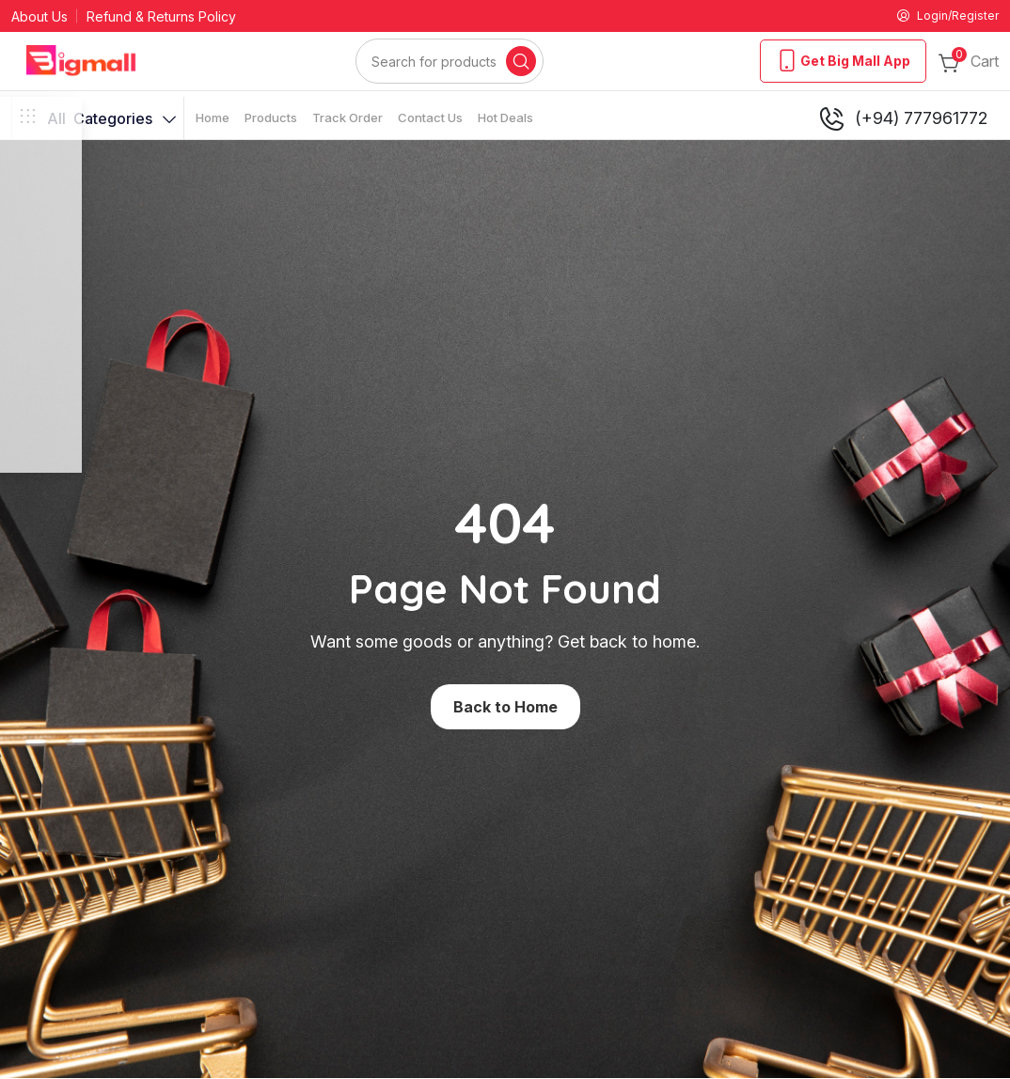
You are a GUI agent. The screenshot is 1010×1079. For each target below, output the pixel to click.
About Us (39, 18)
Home (212, 120)
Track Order (347, 120)
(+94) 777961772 (902, 121)
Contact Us (430, 120)
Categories (98, 121)
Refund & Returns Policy (161, 18)
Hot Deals (505, 120)
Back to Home (505, 709)
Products (271, 120)
